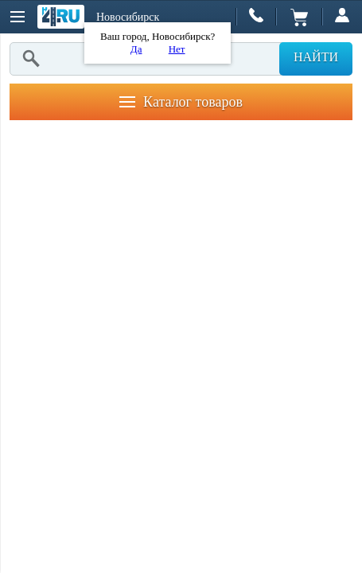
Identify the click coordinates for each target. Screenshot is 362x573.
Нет (177, 49)
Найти (316, 57)
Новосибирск (127, 17)
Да (136, 49)
